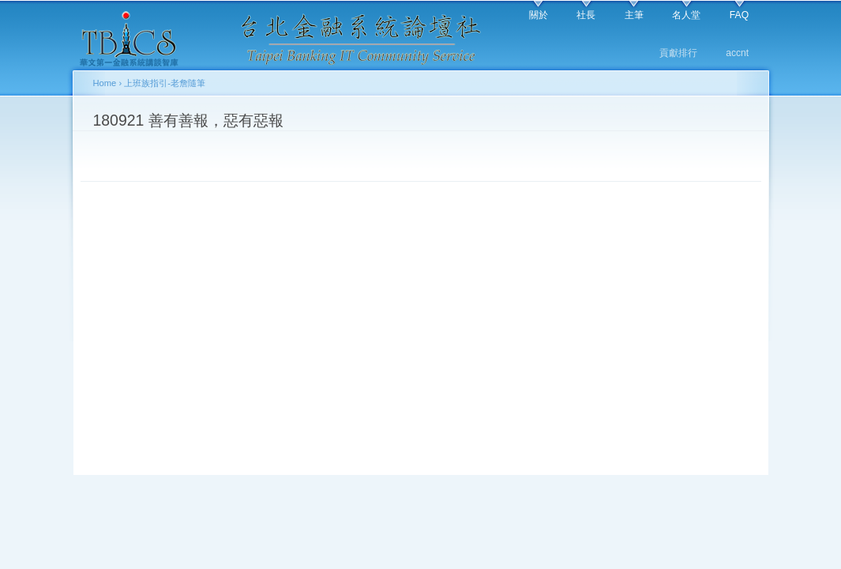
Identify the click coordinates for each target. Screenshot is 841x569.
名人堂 (686, 15)
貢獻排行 (678, 52)
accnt (737, 52)
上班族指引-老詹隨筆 (164, 83)
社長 (585, 15)
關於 (538, 15)
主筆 (634, 15)
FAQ (739, 15)
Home (105, 83)
